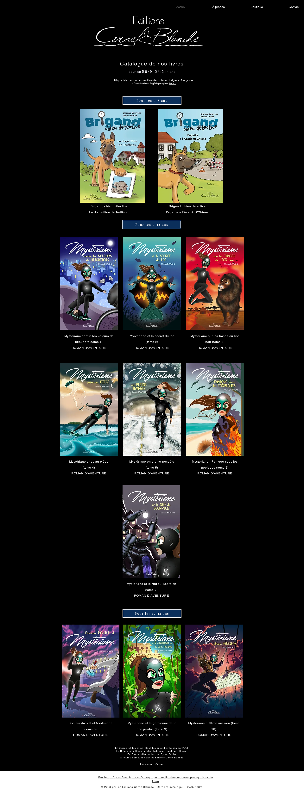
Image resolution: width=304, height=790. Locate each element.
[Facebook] (290, 385)
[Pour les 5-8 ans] (152, 100)
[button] (112, 156)
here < (172, 83)
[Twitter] (290, 393)
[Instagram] (290, 401)
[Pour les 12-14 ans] (152, 613)
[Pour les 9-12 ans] (151, 224)
